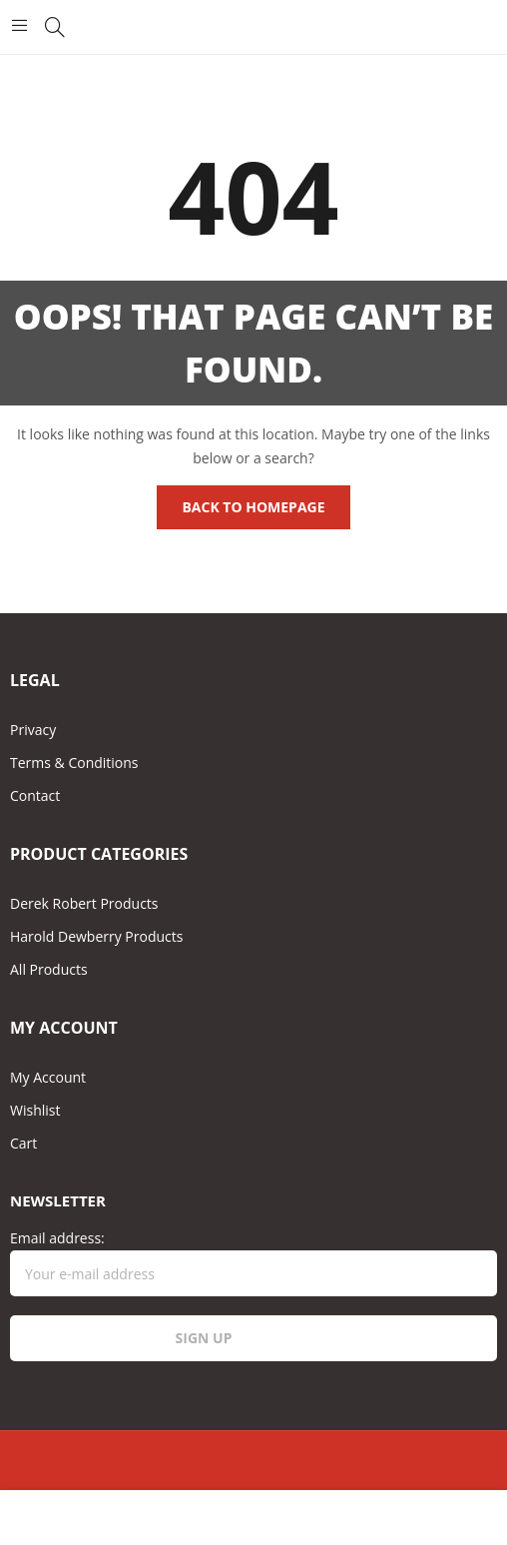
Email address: (253, 1262)
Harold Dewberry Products (96, 936)
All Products (49, 969)
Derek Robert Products (84, 903)
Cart (23, 1143)
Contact (35, 795)
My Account (48, 1077)
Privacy (33, 729)
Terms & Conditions (74, 762)
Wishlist (35, 1110)
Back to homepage (253, 506)
